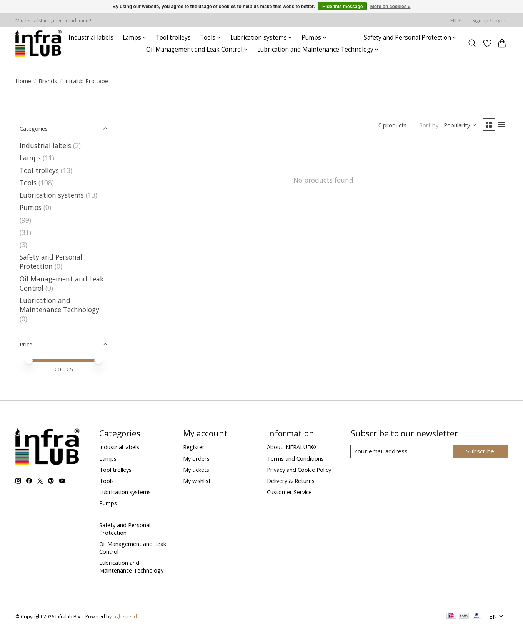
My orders (196, 458)
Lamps (30, 157)
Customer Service (289, 492)
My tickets (196, 469)
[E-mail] (402, 451)
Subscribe (480, 451)
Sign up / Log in (488, 20)
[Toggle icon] (472, 43)
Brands (47, 81)
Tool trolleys (173, 37)
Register (194, 447)
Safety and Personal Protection (51, 261)
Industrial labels (90, 37)
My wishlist (197, 480)
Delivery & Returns (291, 480)
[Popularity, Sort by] (458, 125)
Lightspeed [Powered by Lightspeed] (125, 616)
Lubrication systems (52, 195)
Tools (28, 182)
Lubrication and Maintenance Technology (59, 305)
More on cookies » (390, 6)
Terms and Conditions (295, 458)
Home (23, 81)
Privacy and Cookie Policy (299, 469)
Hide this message (342, 6)
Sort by (427, 125)
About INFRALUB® (291, 447)
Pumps (31, 207)
